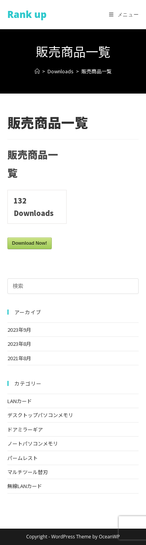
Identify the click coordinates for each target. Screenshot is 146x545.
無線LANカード (24, 486)
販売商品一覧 (96, 71)
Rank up (27, 14)
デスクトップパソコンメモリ (40, 415)
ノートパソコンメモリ (32, 443)
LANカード (19, 401)
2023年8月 (19, 343)
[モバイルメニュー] (124, 14)
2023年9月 (19, 329)
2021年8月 (19, 358)
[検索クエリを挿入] (73, 286)
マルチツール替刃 (27, 472)
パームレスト (22, 458)
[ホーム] (37, 71)
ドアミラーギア (25, 429)
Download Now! (29, 243)
